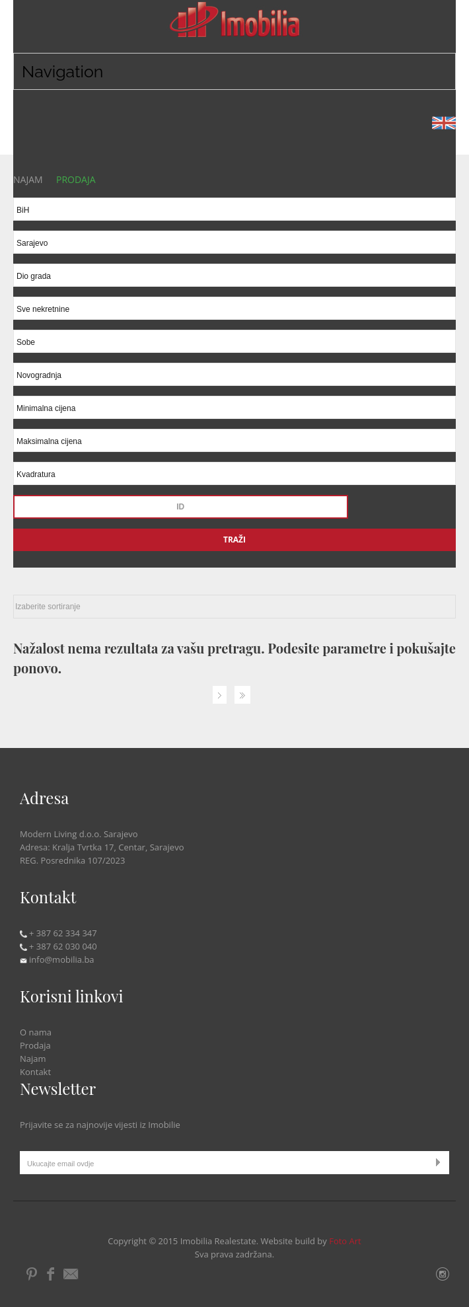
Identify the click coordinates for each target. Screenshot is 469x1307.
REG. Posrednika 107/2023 (72, 860)
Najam (33, 1058)
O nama (36, 1032)
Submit (441, 1162)
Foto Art (345, 1241)
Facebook (50, 1274)
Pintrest (32, 1274)
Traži (234, 539)
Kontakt (35, 1072)
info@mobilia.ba (57, 959)
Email (72, 1274)
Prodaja (35, 1045)
